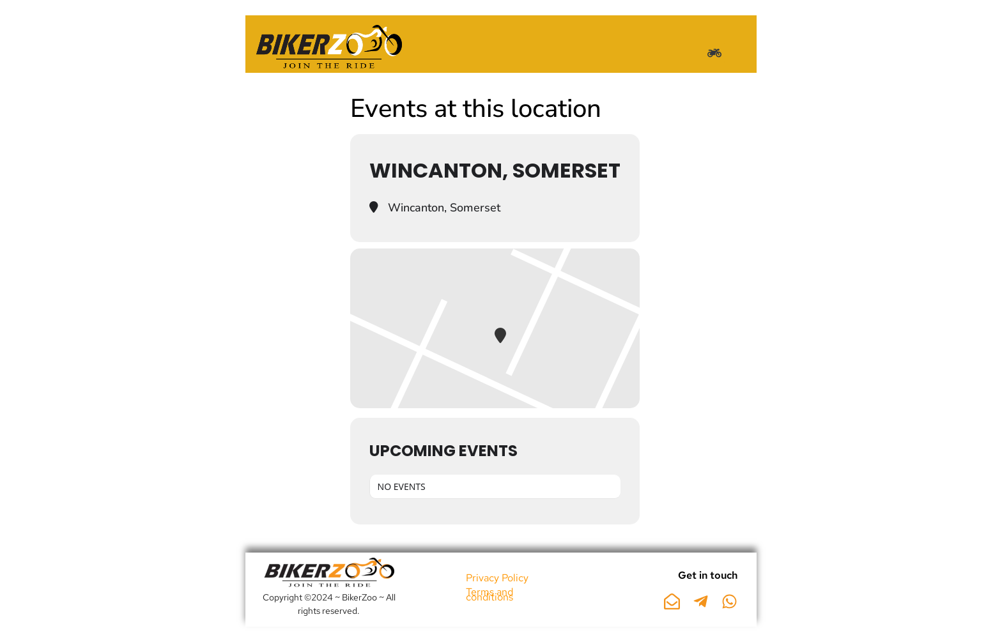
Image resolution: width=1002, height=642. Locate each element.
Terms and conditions (489, 594)
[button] (714, 52)
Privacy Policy (497, 578)
